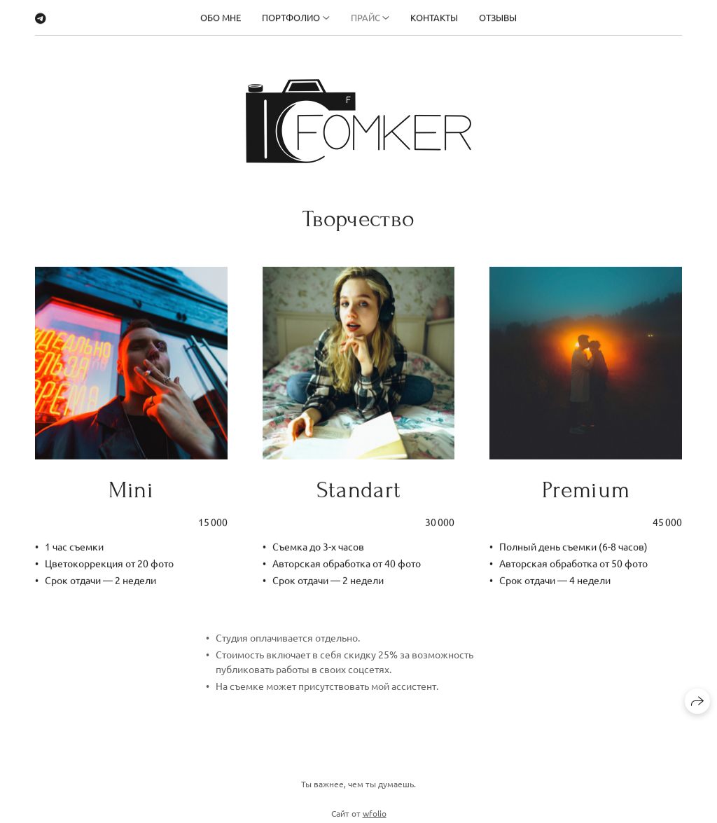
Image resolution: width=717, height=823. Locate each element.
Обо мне (220, 16)
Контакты (434, 16)
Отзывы (498, 16)
